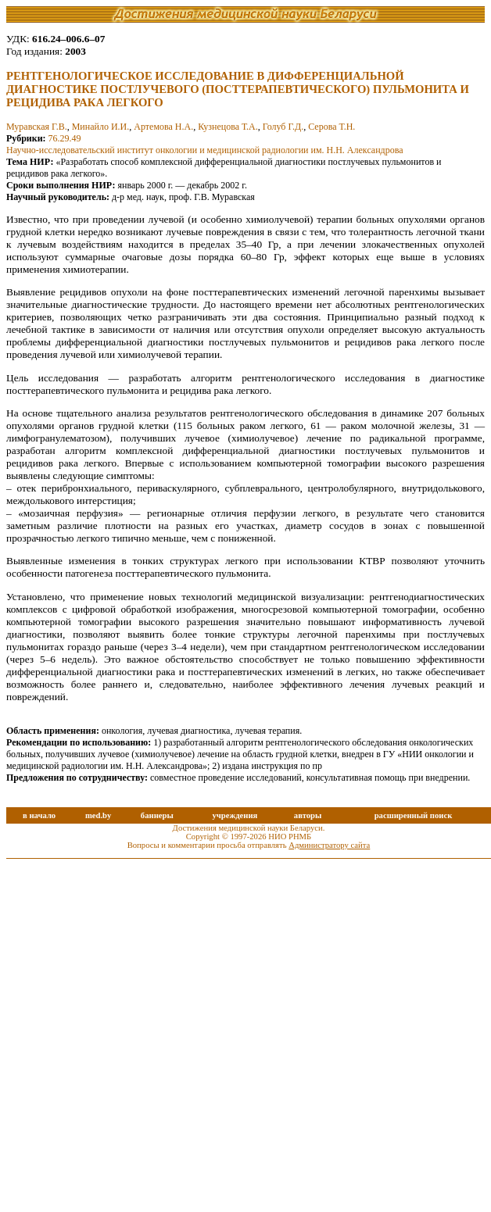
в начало (39, 815)
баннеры (157, 815)
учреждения (234, 815)
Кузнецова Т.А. (228, 126)
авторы (308, 815)
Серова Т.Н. (331, 126)
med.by (98, 815)
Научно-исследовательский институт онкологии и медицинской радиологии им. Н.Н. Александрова (204, 150)
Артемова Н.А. (163, 126)
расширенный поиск (414, 815)
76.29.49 (64, 138)
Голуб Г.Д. (283, 126)
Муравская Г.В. (36, 126)
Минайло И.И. (101, 126)
